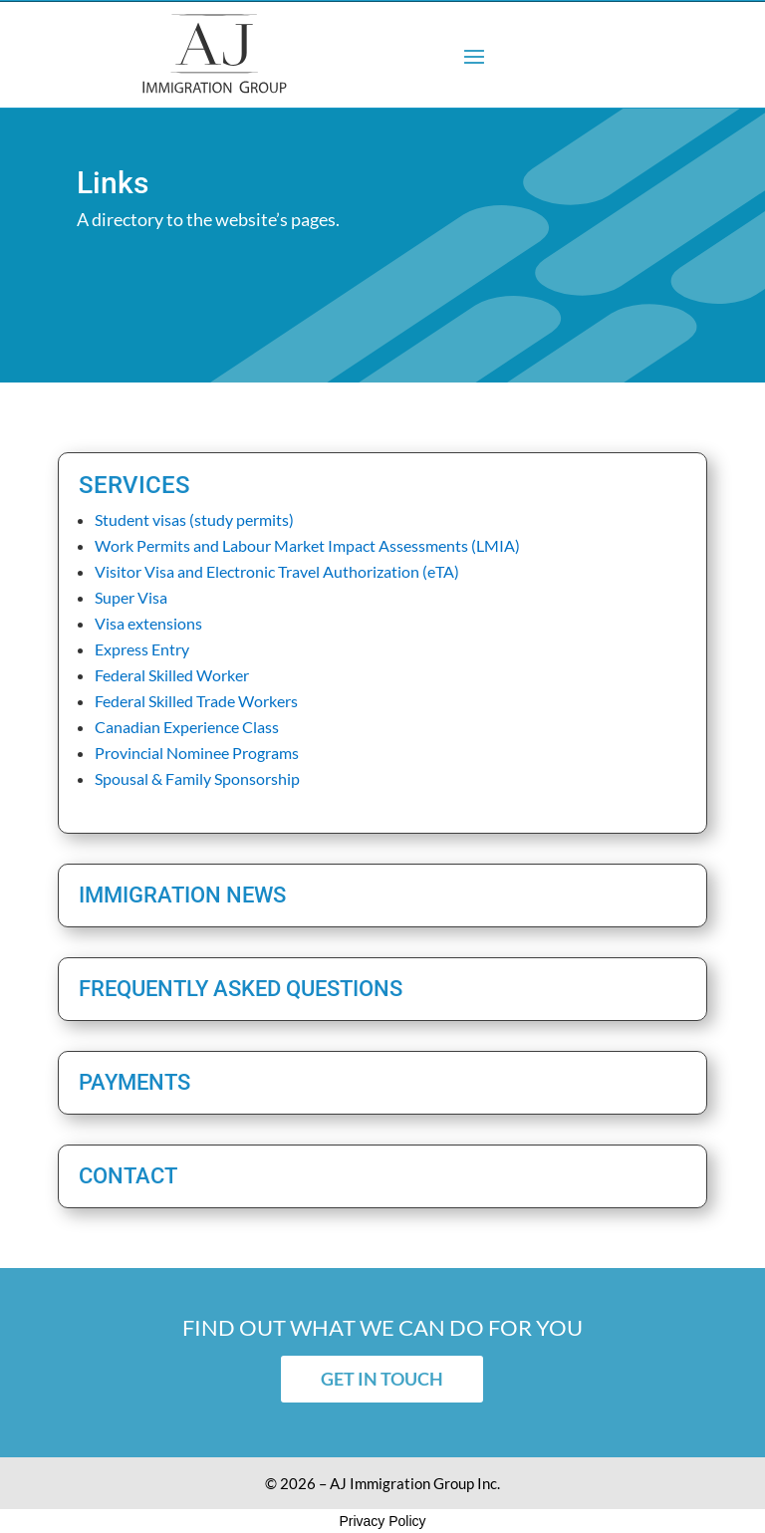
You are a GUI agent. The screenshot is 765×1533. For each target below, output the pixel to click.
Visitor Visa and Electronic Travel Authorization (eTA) (277, 571)
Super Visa (131, 597)
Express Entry (142, 648)
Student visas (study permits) (194, 519)
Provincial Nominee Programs (197, 752)
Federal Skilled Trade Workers (196, 700)
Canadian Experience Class (187, 726)
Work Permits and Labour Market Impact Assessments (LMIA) (307, 545)
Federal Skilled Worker (172, 674)
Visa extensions (148, 623)
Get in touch (382, 1379)
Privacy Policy (382, 1521)
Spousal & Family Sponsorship (197, 778)
